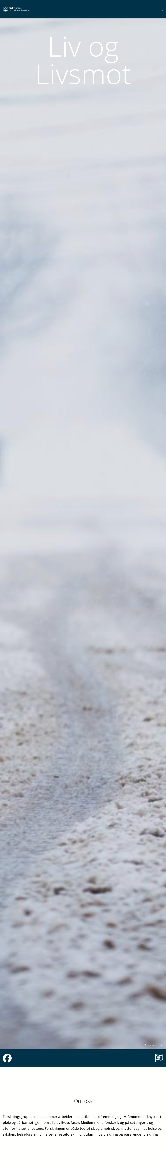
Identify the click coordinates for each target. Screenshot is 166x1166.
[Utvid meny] (163, 9)
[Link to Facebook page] (7, 1060)
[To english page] (159, 1058)
